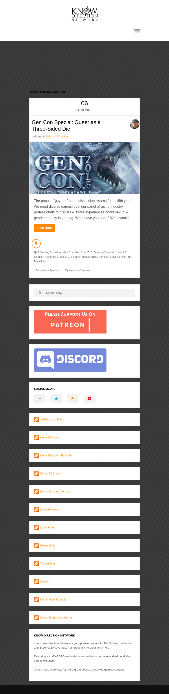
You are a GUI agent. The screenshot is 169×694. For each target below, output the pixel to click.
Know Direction (49, 437)
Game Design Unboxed (55, 491)
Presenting (47, 545)
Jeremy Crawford (104, 252)
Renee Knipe (89, 256)
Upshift (44, 581)
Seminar (103, 256)
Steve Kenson (118, 256)
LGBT (68, 256)
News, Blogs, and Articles (56, 617)
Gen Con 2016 (83, 252)
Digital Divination (51, 473)
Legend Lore (48, 527)
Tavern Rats (47, 563)
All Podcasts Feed (51, 419)
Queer (77, 256)
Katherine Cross (54, 256)
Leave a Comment (79, 270)
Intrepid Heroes (50, 509)
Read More (45, 228)
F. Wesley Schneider (50, 252)
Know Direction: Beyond (55, 455)
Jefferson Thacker (56, 136)
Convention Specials (47, 270)
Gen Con (68, 252)
